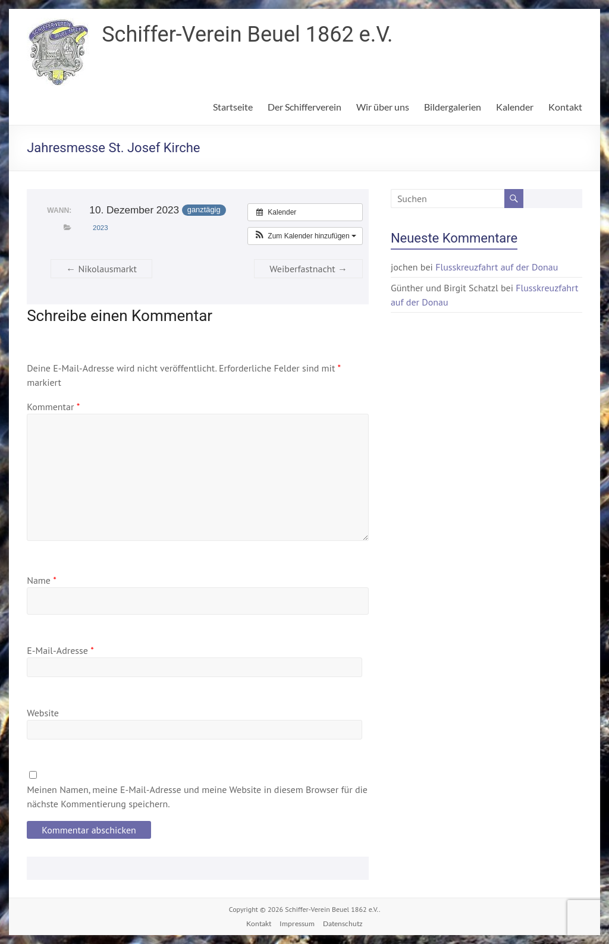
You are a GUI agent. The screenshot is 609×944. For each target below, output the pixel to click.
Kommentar (53, 407)
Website (43, 713)
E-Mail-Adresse (60, 650)
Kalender (514, 106)
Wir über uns (382, 106)
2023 (100, 227)
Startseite (233, 106)
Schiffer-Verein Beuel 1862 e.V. (247, 34)
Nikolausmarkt (101, 269)
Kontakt (565, 106)
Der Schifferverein (304, 106)
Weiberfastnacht (308, 269)
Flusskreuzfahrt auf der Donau (496, 267)
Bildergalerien (452, 106)
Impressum (297, 923)
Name (41, 580)
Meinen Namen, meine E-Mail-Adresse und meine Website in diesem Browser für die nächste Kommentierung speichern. (197, 796)
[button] (305, 236)
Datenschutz (343, 923)
